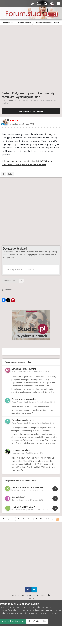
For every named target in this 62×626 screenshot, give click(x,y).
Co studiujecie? (18, 497)
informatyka (49, 134)
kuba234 (15, 490)
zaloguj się (30, 254)
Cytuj (10, 174)
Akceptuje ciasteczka (13, 621)
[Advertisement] (31, 58)
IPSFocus (27, 595)
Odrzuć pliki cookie (37, 621)
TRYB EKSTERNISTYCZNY (23, 507)
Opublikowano (22, 124)
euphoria (20, 453)
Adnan (19, 402)
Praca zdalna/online (20, 450)
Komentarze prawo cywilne (23, 369)
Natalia (14, 500)
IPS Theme (16, 595)
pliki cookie (36, 607)
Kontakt (36, 595)
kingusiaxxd (16, 510)
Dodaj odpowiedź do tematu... (21, 269)
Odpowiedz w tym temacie (31, 111)
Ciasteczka (45, 595)
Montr (19, 372)
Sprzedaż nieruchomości (22, 420)
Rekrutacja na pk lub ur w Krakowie (27, 487)
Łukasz (10, 100)
